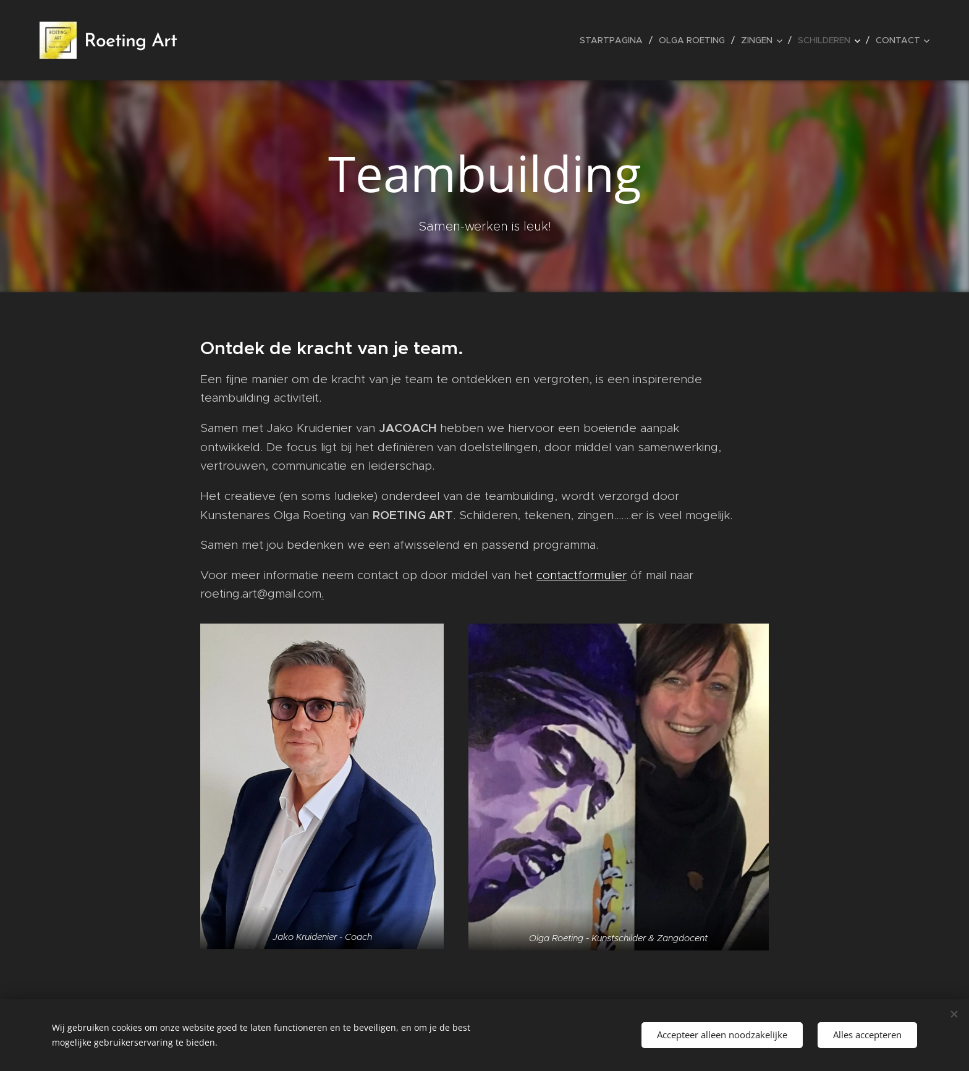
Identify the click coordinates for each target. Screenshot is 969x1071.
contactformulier (581, 575)
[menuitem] (615, 40)
